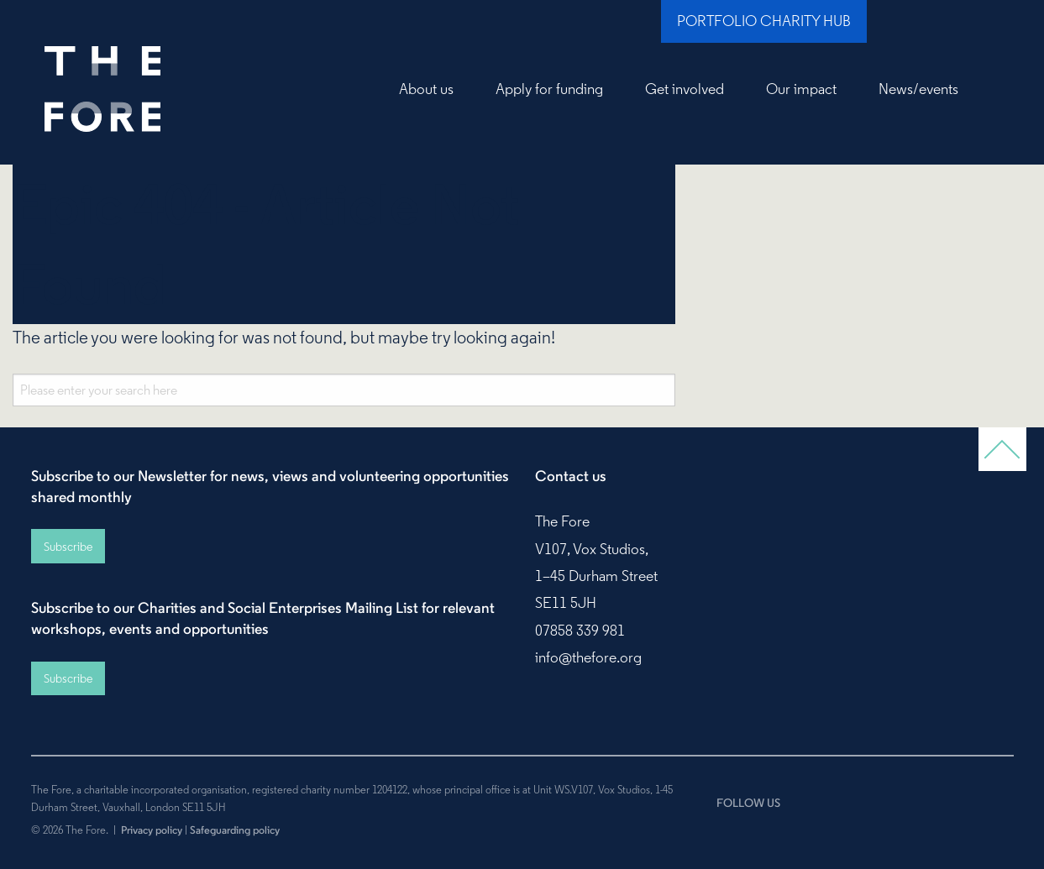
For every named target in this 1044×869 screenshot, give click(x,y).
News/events (918, 89)
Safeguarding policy (235, 829)
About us (426, 89)
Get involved (684, 89)
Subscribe (68, 546)
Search (996, 89)
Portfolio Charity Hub (764, 21)
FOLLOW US (748, 802)
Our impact (801, 89)
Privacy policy (151, 829)
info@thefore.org (588, 657)
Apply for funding (549, 89)
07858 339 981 (580, 630)
